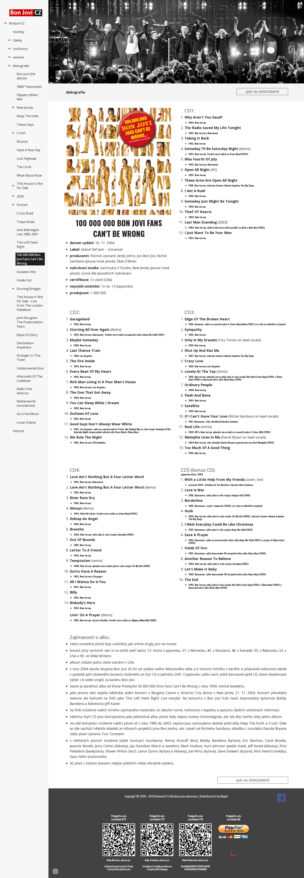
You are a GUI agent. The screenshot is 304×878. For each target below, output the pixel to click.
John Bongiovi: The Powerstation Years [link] (30, 322)
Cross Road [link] (25, 213)
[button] (299, 5)
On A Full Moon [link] (28, 414)
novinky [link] (18, 32)
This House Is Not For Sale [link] (30, 185)
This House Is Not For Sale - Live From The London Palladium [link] (30, 303)
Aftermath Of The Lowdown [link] (29, 378)
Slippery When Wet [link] (27, 97)
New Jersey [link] (25, 107)
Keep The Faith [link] (28, 116)
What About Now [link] (29, 175)
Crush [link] (21, 133)
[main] (147, 92)
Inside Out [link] (24, 280)
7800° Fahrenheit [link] (29, 87)
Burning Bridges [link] (29, 289)
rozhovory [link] (20, 49)
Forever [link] (22, 205)
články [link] (17, 40)
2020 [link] (20, 196)
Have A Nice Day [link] (28, 150)
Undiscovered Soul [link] (30, 368)
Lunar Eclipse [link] (26, 422)
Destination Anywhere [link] (25, 345)
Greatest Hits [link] (26, 272)
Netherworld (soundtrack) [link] (26, 403)
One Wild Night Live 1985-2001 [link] (28, 232)
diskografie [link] (21, 66)
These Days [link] (25, 124)
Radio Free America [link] (24, 391)
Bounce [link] (22, 141)
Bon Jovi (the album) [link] (26, 76)
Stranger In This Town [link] (29, 357)
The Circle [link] (24, 167)
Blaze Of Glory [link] (27, 335)
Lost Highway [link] (26, 158)
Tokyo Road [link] (25, 222)
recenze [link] (18, 57)
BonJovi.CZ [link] (17, 23)
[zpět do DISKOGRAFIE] (262, 91)
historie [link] (18, 431)
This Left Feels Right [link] (27, 244)
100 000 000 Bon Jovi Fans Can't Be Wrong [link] (30, 259)
